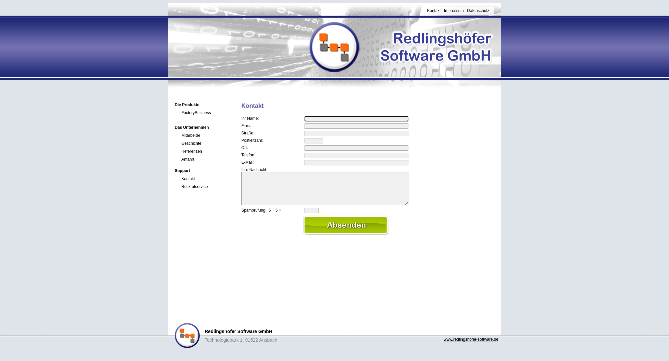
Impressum (454, 10)
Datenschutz (478, 10)
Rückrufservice (194, 186)
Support (182, 170)
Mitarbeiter (190, 135)
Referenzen (191, 151)
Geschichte (191, 143)
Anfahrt (187, 159)
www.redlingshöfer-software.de (471, 339)
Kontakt (434, 10)
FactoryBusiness (196, 112)
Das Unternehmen (192, 127)
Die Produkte (187, 104)
